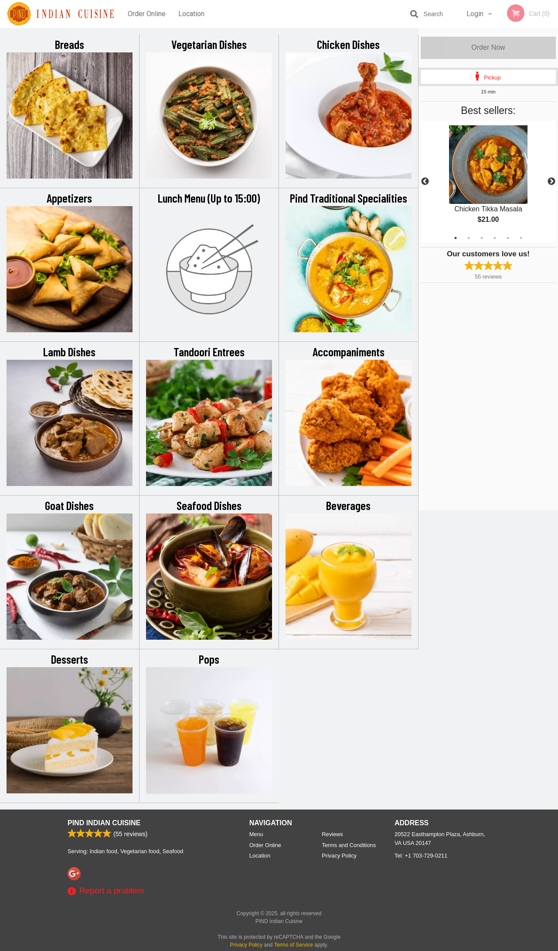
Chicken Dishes (348, 44)
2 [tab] (468, 238)
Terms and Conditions (349, 845)
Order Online (147, 14)
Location (191, 14)
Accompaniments (348, 351)
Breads (69, 44)
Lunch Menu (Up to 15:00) (209, 198)
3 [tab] (481, 238)
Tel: (421, 855)
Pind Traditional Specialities (348, 198)
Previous (425, 181)
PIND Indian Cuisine (104, 823)
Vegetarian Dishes (209, 44)
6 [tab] (521, 238)
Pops (209, 659)
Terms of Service (293, 945)
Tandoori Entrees (209, 351)
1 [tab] (455, 238)
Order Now (488, 47)
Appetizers (69, 198)
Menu (256, 834)
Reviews (332, 834)
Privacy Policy (339, 855)
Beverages (348, 505)
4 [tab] (494, 238)
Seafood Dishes (209, 505)
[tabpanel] (488, 181)
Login (474, 14)
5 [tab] (508, 238)
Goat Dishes (69, 505)
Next (551, 181)
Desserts (69, 659)
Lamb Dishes (69, 351)
